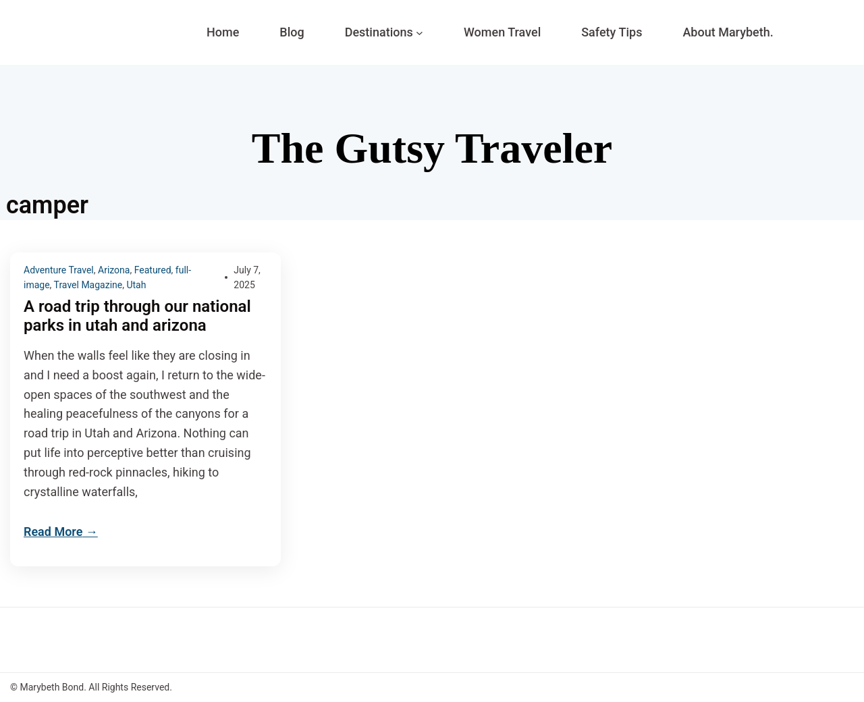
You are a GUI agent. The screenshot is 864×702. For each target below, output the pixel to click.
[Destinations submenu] (419, 32)
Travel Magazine (88, 284)
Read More (53, 531)
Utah (136, 284)
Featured (152, 270)
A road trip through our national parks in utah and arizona (137, 316)
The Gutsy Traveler (432, 148)
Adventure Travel (59, 270)
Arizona (114, 270)
